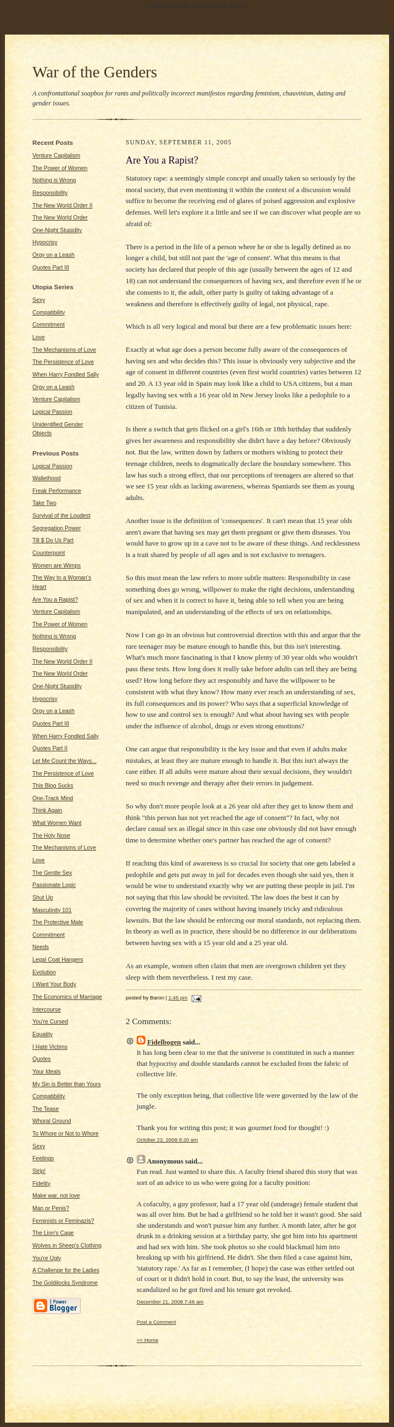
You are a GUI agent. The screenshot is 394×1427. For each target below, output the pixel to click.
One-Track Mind (52, 798)
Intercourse (46, 1010)
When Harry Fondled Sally (65, 375)
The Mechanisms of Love (64, 350)
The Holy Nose (51, 836)
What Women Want (57, 823)
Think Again (47, 810)
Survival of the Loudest (61, 516)
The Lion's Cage (53, 1233)
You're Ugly (46, 1258)
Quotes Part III (50, 268)
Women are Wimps (56, 566)
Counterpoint (48, 553)
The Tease (45, 1109)
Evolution (44, 972)
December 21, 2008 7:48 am (170, 1302)
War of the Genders (94, 72)
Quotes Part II (49, 748)
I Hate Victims (49, 1047)
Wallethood (46, 478)
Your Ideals (46, 1072)
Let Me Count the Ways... (64, 761)
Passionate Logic (54, 885)
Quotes (41, 1059)
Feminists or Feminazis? (63, 1221)
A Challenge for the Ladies (65, 1270)
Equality (42, 1034)
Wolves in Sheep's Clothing (67, 1246)
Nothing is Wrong (54, 180)
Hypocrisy (45, 242)
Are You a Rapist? (55, 600)
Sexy (38, 300)
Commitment (48, 325)
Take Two (44, 503)
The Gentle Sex (52, 873)
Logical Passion (52, 412)
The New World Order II (62, 206)
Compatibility (48, 313)
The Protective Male (57, 922)
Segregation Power (56, 528)
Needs (40, 947)
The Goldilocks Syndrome (65, 1283)
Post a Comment (156, 1322)
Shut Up (42, 898)
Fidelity (41, 1184)
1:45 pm (178, 998)
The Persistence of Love (63, 362)
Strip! (39, 1171)
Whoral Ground (51, 1121)
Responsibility (49, 193)
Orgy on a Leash (53, 255)
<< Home (148, 1340)
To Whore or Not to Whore (65, 1134)
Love (38, 337)
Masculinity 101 (52, 910)
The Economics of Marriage (67, 997)
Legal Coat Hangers (57, 960)
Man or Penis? (50, 1208)
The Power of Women (59, 168)
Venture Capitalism (56, 156)
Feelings (43, 1158)
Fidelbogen (164, 1042)
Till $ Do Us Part (53, 540)
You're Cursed (50, 1022)
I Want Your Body (54, 984)
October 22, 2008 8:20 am (167, 1140)
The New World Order (60, 218)
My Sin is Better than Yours (66, 1084)
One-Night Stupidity (57, 230)
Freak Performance (56, 491)
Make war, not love (56, 1196)
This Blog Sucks (53, 786)
